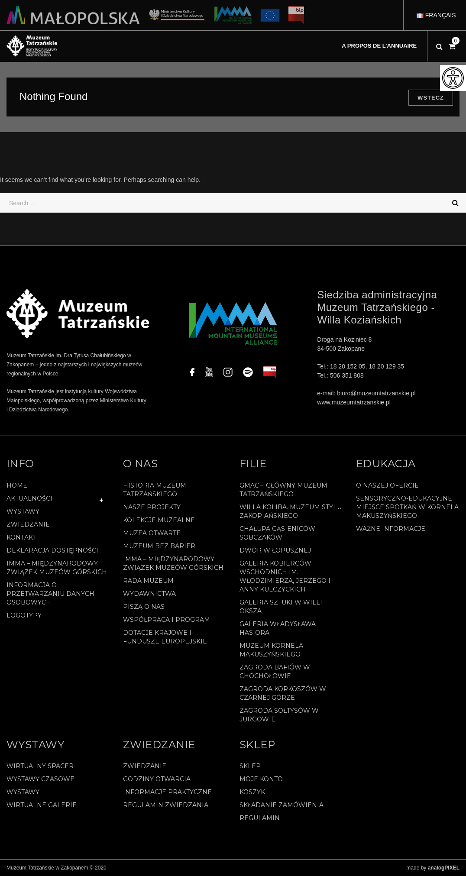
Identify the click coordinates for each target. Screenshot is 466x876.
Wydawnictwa (149, 594)
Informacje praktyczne (167, 792)
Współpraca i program (166, 620)
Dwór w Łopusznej (275, 550)
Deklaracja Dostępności (52, 550)
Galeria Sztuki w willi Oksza (280, 606)
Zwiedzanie (28, 524)
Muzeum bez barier (159, 546)
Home (16, 485)
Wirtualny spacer (40, 766)
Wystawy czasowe (40, 779)
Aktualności (29, 498)
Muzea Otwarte (152, 533)
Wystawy (22, 511)
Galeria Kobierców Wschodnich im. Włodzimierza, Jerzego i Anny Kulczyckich (284, 576)
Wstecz (430, 97)
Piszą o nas (144, 607)
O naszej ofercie (387, 485)
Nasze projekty (152, 507)
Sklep (250, 766)
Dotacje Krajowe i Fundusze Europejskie (165, 637)
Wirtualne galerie (41, 805)
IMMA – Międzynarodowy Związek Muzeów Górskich (56, 567)
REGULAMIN (259, 818)
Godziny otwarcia (157, 779)
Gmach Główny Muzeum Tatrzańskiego (283, 490)
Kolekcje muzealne (159, 520)
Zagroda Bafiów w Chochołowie (274, 671)
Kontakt (21, 537)
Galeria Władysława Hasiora (277, 628)
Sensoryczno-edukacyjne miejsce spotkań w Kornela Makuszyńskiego (407, 507)
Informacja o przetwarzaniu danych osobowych (50, 593)
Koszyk (252, 792)
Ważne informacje (390, 529)
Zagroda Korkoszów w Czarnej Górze (282, 693)
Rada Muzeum (148, 581)
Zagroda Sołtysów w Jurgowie (279, 715)
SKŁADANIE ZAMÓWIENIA (281, 805)
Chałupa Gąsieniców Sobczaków (277, 533)
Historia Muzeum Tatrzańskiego (154, 490)
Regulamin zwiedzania (165, 805)
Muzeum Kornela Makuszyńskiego (271, 650)
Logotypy (24, 615)
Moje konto (261, 779)
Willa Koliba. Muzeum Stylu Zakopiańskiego (290, 511)
